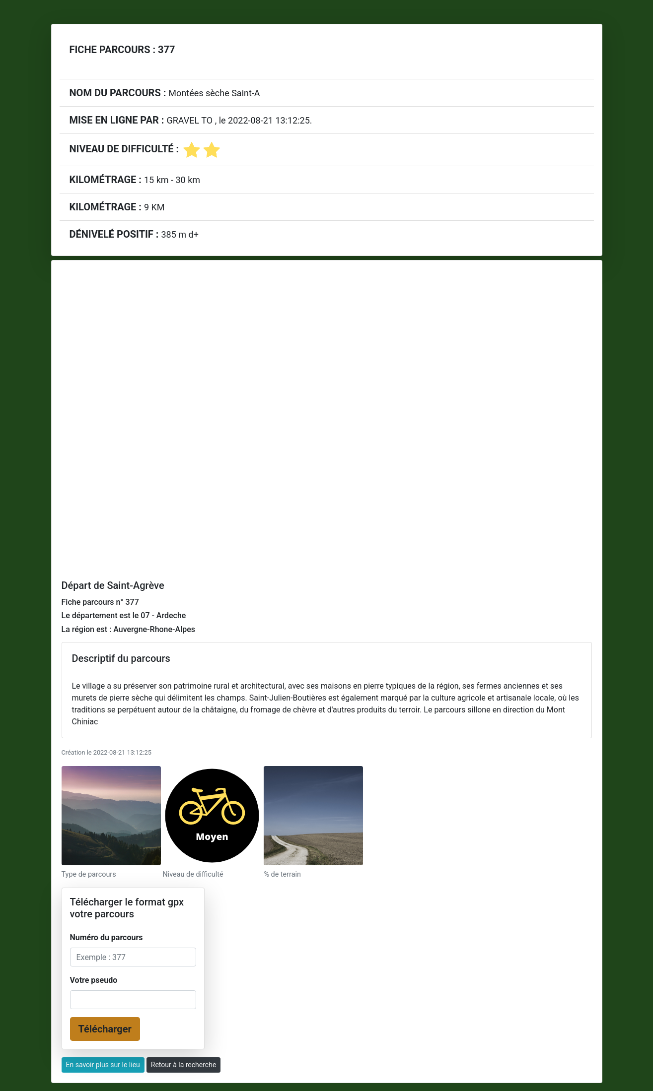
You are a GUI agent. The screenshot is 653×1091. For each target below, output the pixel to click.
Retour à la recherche (184, 1065)
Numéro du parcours (106, 937)
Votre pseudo (94, 980)
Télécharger (105, 1029)
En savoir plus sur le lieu (103, 1065)
